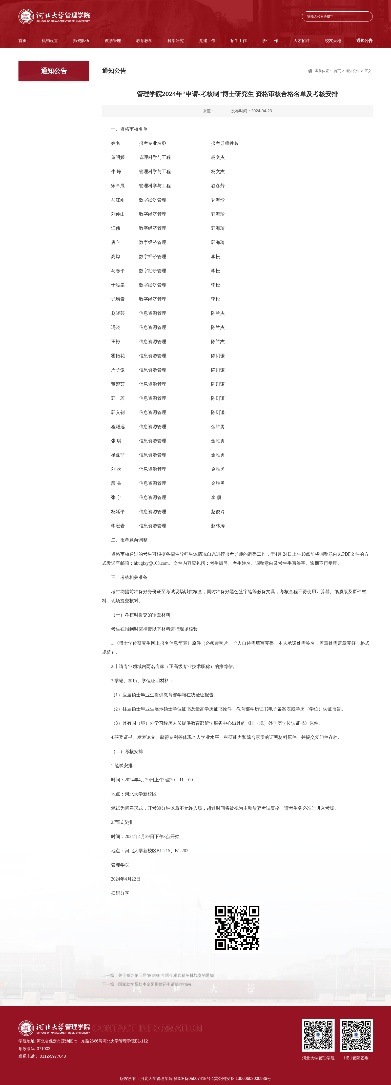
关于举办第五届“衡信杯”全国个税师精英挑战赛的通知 (166, 978)
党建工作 (207, 40)
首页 (22, 40)
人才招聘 (302, 40)
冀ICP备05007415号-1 (194, 1078)
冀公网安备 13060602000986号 (242, 1078)
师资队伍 (81, 40)
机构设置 (50, 40)
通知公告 (364, 40)
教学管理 (113, 40)
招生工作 (239, 40)
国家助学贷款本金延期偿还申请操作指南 (154, 987)
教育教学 (144, 40)
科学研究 (176, 40)
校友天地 (333, 40)
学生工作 (270, 40)
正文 (368, 71)
